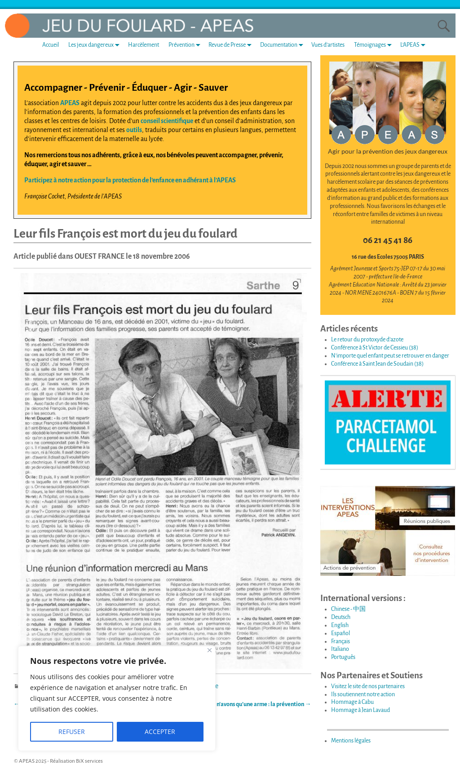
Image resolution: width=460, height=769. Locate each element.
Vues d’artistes (328, 45)
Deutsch (340, 617)
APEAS (70, 102)
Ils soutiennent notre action (363, 694)
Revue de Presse (231, 45)
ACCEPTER (160, 731)
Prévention (186, 45)
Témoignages (374, 45)
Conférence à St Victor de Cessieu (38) (374, 348)
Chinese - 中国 (348, 609)
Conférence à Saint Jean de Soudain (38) (377, 364)
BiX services (89, 761)
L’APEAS (414, 45)
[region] (117, 698)
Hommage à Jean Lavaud (360, 710)
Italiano (340, 649)
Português (343, 657)
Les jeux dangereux (95, 45)
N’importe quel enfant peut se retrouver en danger (390, 356)
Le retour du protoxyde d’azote (367, 339)
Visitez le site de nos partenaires (368, 686)
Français (340, 641)
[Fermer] (210, 650)
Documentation (283, 45)
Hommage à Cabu (352, 702)
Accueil (50, 45)
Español (340, 633)
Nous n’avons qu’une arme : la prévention (257, 704)
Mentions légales (351, 741)
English (340, 625)
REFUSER (71, 731)
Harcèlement (143, 45)
